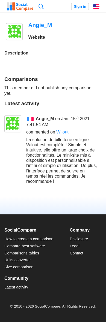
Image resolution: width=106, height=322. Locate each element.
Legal (74, 246)
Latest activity (16, 287)
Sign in (80, 6)
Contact (76, 253)
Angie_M (45, 118)
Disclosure (79, 239)
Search (41, 6)
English (96, 6)
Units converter (17, 260)
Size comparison (18, 267)
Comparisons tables (21, 253)
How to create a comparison (28, 239)
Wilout (62, 132)
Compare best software (24, 246)
